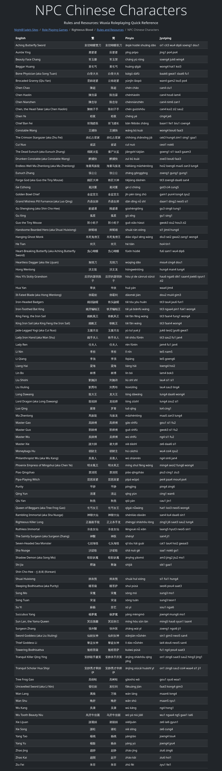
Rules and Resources (110, 30)
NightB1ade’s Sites (26, 30)
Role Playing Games (55, 30)
